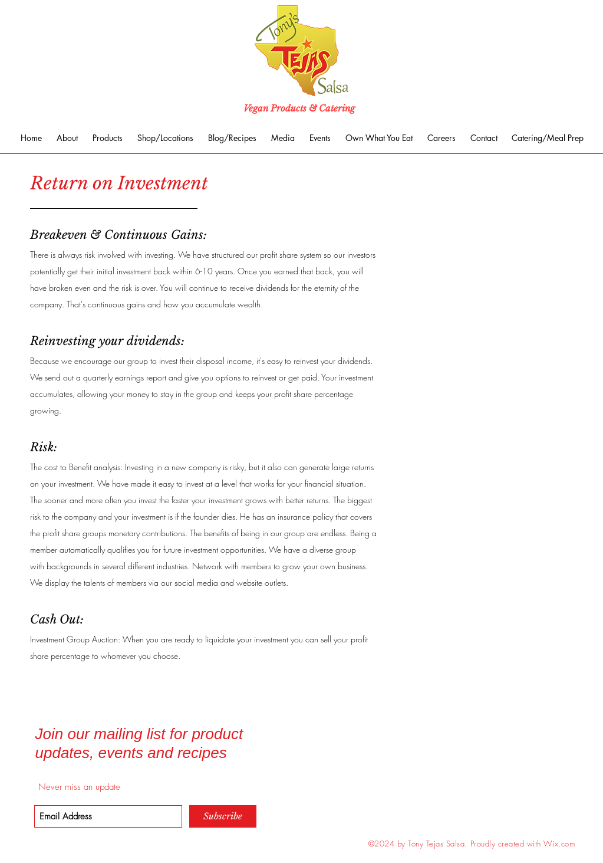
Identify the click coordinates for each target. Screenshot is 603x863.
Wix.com (559, 843)
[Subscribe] (222, 816)
